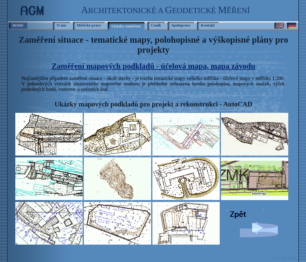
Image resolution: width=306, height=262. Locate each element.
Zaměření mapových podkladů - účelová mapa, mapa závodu (154, 66)
